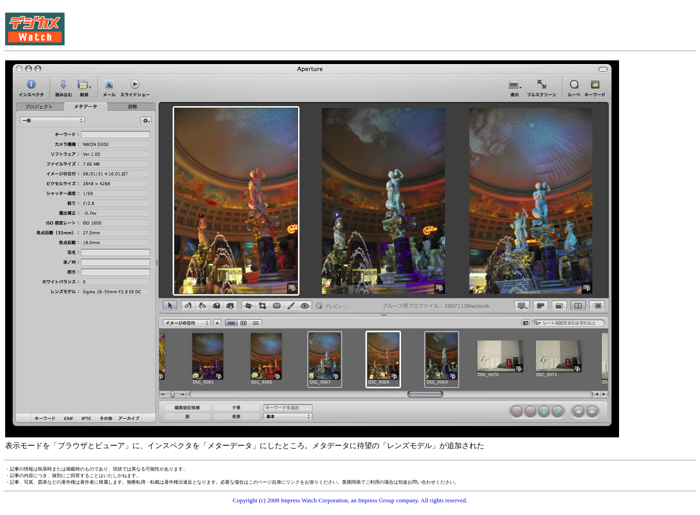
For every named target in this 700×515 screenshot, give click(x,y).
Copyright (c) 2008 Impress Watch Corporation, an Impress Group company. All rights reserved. (350, 500)
